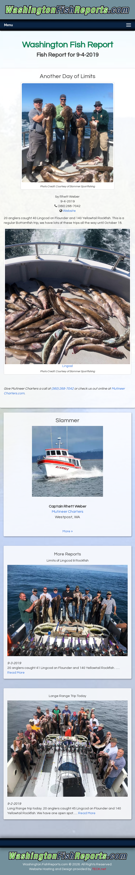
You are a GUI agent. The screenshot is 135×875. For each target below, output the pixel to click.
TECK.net (99, 869)
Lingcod (67, 366)
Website (69, 210)
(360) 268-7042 (62, 388)
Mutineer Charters (67, 511)
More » (68, 531)
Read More (16, 672)
